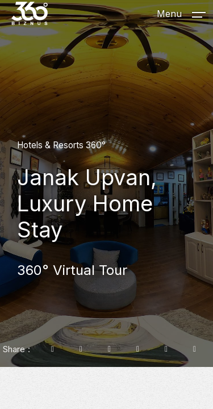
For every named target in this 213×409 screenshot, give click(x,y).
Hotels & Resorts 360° (61, 145)
